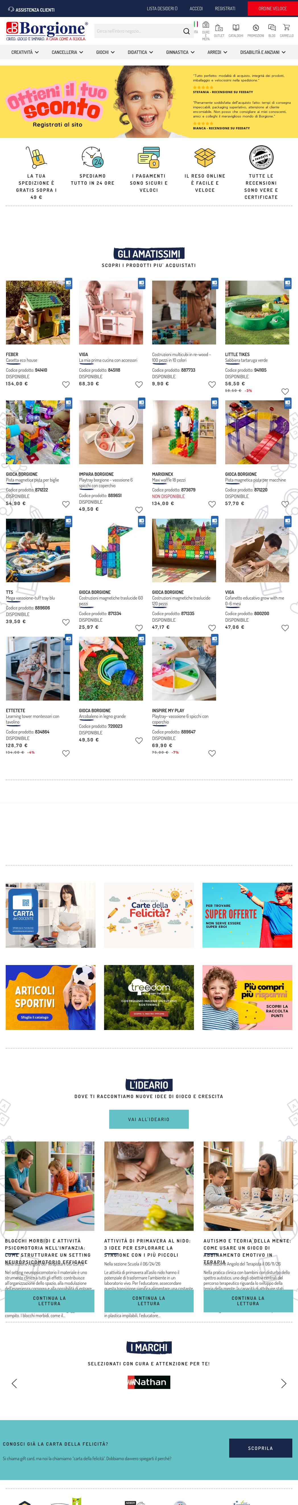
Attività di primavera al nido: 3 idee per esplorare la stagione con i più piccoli (147, 1248)
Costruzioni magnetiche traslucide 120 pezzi (181, 600)
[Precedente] (14, 1383)
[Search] (186, 31)
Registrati (225, 8)
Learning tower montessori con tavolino (32, 719)
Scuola (133, 1264)
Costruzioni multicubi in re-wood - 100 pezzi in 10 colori (181, 357)
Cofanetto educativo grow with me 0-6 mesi (254, 600)
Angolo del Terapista (244, 1264)
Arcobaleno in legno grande (102, 716)
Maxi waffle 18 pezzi (169, 480)
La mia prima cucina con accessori (108, 360)
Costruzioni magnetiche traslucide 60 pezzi (111, 600)
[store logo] (47, 33)
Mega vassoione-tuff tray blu (30, 598)
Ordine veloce (273, 8)
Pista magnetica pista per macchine (255, 480)
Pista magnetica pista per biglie (32, 480)
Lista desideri (162, 8)
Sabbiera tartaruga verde (246, 360)
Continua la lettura (49, 1300)
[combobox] (144, 31)
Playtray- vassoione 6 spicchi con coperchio (180, 719)
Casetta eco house (21, 360)
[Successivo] (283, 1383)
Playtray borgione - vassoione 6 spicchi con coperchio (106, 482)
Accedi (196, 8)
